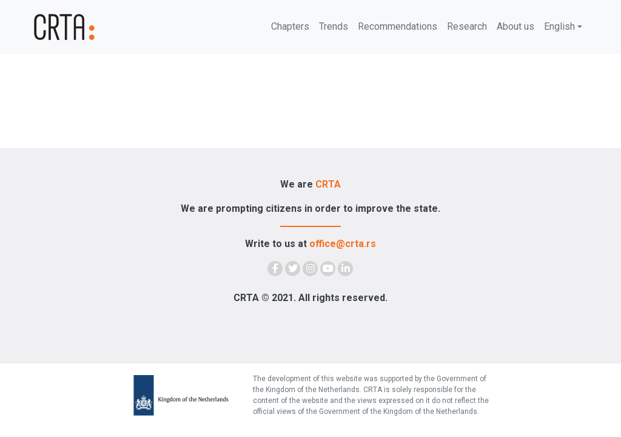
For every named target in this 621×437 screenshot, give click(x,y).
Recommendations (397, 26)
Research (467, 26)
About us (515, 26)
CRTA (328, 184)
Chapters (290, 26)
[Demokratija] (80, 27)
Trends (333, 26)
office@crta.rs (342, 243)
